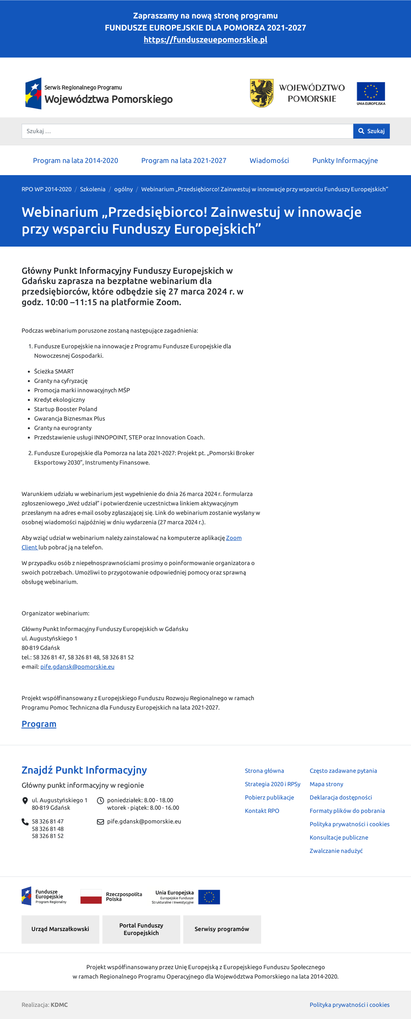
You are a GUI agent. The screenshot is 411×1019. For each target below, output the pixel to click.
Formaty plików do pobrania (347, 810)
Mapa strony (326, 784)
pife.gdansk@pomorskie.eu (77, 666)
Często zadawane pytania (343, 770)
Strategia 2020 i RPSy (272, 784)
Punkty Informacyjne (345, 160)
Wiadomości (269, 160)
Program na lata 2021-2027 (184, 160)
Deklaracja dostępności (341, 797)
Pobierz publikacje (269, 797)
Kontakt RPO (262, 810)
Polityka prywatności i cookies (350, 824)
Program (39, 723)
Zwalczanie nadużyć (336, 850)
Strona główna (264, 770)
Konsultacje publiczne (339, 837)
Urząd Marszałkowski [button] (60, 929)
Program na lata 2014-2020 (75, 160)
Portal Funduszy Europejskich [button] (141, 929)
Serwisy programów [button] (222, 929)
